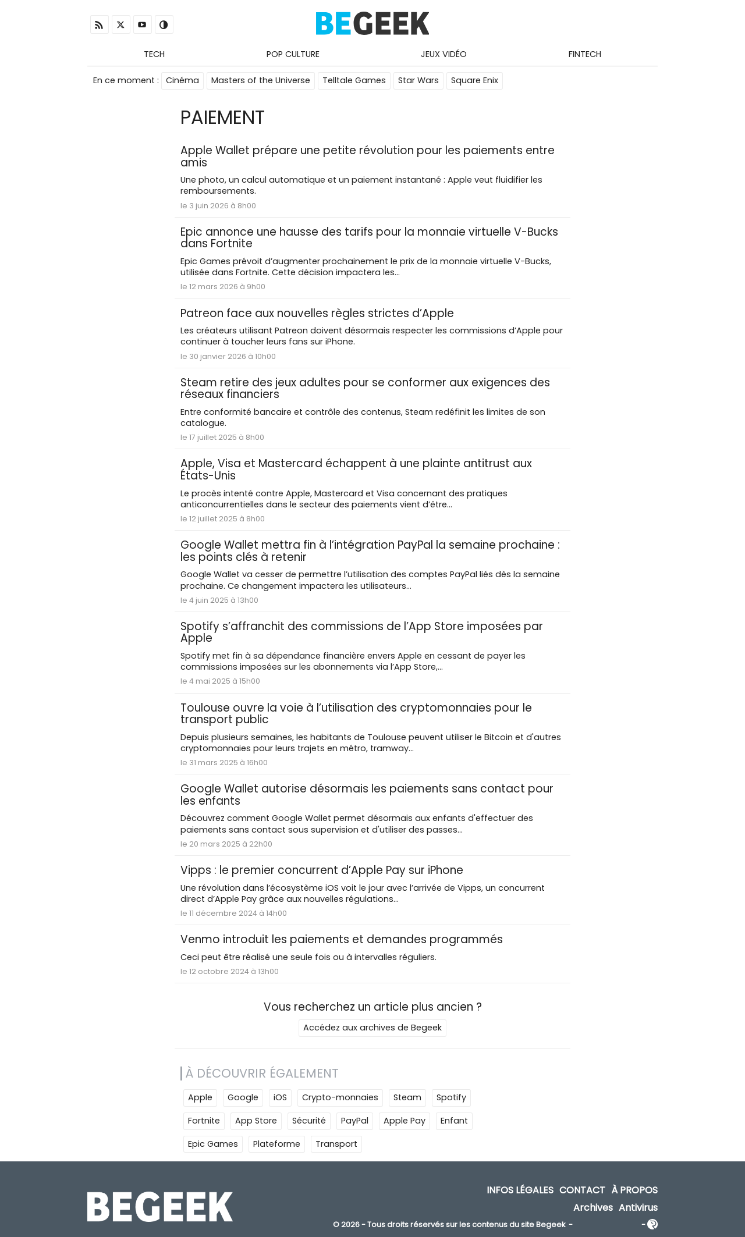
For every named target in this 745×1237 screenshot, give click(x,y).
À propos (634, 1190)
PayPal (354, 1120)
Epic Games (213, 1144)
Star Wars (418, 80)
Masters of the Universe (260, 80)
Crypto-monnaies (340, 1097)
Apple (200, 1097)
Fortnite (204, 1120)
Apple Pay (404, 1120)
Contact (582, 1190)
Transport (336, 1144)
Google (243, 1097)
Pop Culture (293, 54)
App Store (256, 1120)
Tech (154, 54)
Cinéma (182, 80)
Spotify (451, 1097)
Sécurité (309, 1120)
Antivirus (638, 1207)
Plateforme (276, 1144)
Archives (593, 1207)
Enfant (454, 1120)
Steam (407, 1097)
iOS (280, 1097)
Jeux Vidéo (444, 54)
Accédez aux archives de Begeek (372, 1027)
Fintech (585, 54)
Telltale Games (354, 80)
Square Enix (474, 80)
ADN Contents (607, 1225)
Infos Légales (520, 1190)
